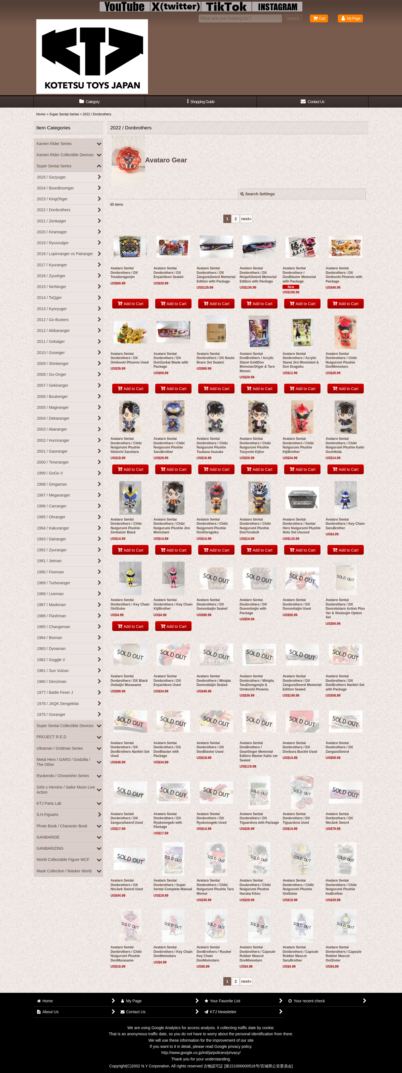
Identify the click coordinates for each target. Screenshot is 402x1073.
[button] (201, 102)
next (246, 219)
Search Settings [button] (257, 194)
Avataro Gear (149, 160)
